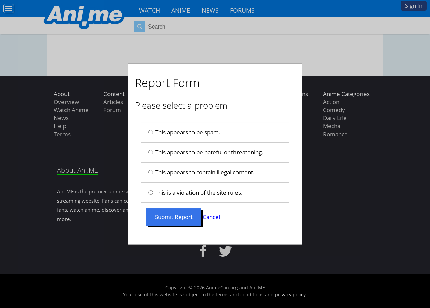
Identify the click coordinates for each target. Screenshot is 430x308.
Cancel (211, 217)
